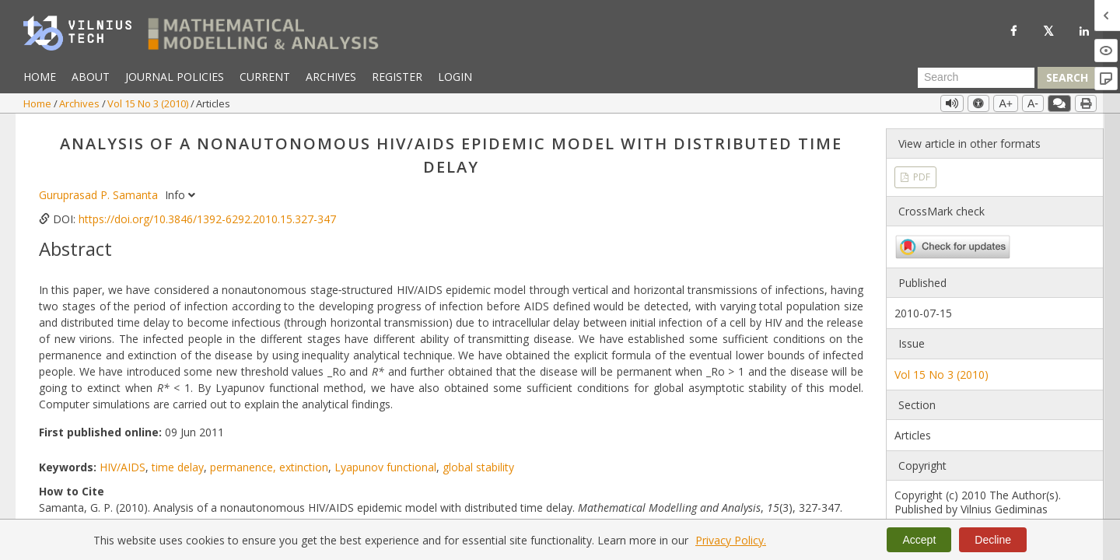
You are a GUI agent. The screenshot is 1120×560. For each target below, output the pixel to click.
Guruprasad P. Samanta (100, 194)
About (91, 76)
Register (397, 76)
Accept (919, 540)
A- (1032, 103)
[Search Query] (976, 78)
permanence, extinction (269, 467)
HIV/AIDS (122, 467)
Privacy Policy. (730, 540)
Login (455, 76)
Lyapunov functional (385, 467)
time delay (178, 467)
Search (1067, 77)
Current (265, 76)
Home (39, 76)
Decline (993, 540)
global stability (478, 467)
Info (180, 194)
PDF (920, 177)
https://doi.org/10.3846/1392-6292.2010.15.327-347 (207, 219)
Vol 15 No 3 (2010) (149, 103)
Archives (331, 76)
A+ (1006, 103)
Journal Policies (174, 76)
